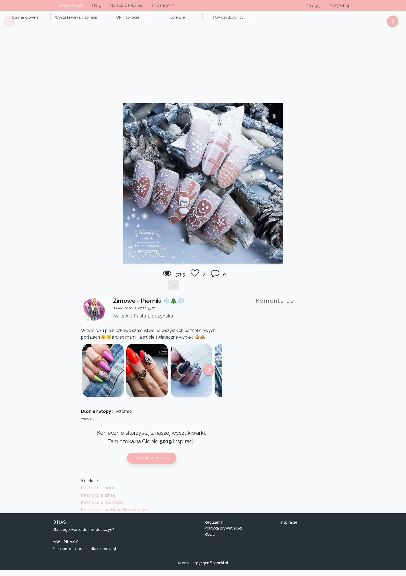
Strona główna (21, 20)
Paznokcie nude (98, 493)
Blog (96, 5)
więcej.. (87, 424)
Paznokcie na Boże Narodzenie (114, 515)
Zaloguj (312, 5)
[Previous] (5, 23)
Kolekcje (149, 20)
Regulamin (213, 528)
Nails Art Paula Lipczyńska (143, 321)
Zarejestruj (338, 5)
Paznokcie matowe (102, 508)
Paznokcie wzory (152, 464)
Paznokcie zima (98, 501)
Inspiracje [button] (161, 5)
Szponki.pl (70, 5)
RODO (209, 540)
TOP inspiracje (106, 20)
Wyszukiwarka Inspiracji (64, 20)
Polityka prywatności (223, 534)
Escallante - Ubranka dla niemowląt (84, 555)
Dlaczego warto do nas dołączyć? (83, 536)
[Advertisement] (203, 69)
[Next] (390, 23)
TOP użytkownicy (192, 20)
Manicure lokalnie (126, 5)
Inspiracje (288, 528)
